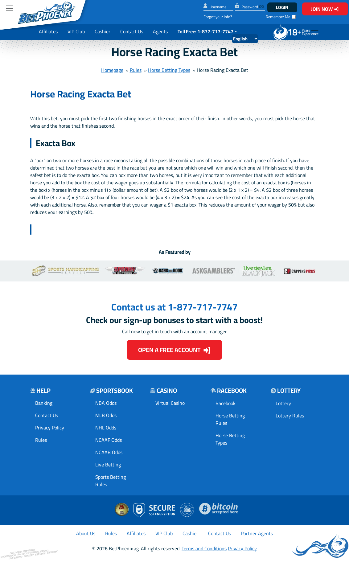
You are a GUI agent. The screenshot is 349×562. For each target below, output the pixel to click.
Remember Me (278, 17)
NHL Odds (105, 427)
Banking (43, 403)
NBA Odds (106, 403)
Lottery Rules (290, 415)
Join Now (325, 9)
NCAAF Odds (108, 440)
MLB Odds (106, 415)
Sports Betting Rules (110, 480)
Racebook (226, 403)
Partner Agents (257, 533)
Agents (160, 31)
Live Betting (108, 464)
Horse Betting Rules (230, 419)
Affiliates (48, 31)
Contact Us (131, 31)
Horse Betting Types (169, 70)
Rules (136, 70)
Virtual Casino (170, 403)
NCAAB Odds (108, 452)
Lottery (283, 403)
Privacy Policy (49, 427)
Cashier (102, 31)
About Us (85, 533)
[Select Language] (245, 38)
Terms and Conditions (204, 548)
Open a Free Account (174, 349)
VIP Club (76, 31)
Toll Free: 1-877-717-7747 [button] (205, 31)
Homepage (112, 70)
